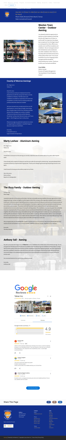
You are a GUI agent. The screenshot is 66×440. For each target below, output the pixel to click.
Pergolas (21, 2)
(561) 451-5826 (39, 12)
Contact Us (12, 5)
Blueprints (45, 2)
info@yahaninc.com (38, 413)
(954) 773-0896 (29, 12)
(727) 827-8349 (37, 427)
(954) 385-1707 (20, 12)
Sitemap (5, 437)
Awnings (16, 2)
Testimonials (56, 2)
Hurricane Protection (30, 2)
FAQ (6, 5)
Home (5, 2)
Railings (39, 2)
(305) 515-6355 (48, 12)
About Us (10, 2)
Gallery (50, 2)
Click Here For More (33, 388)
